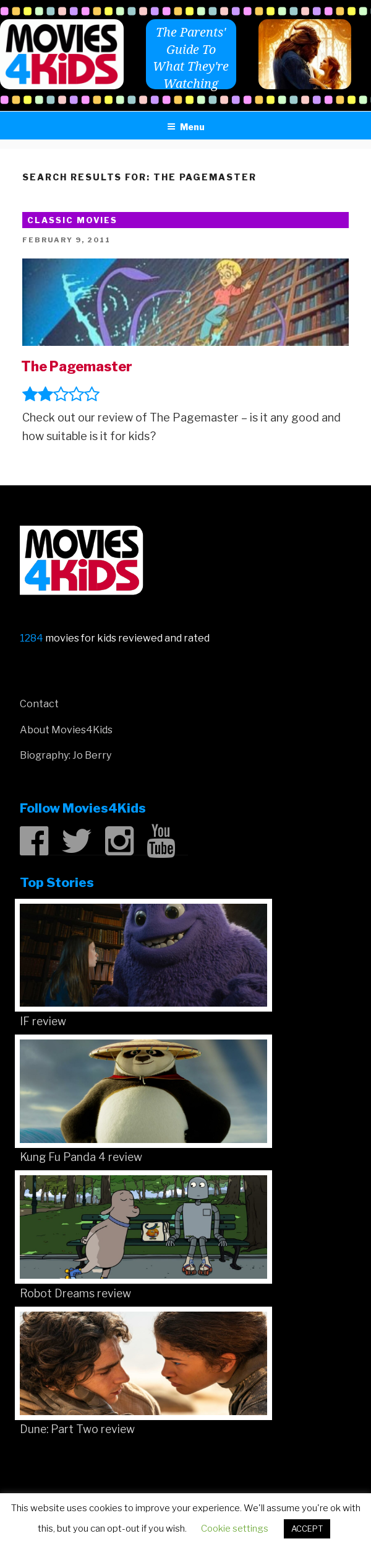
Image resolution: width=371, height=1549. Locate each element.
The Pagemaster (76, 366)
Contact (39, 704)
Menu (186, 126)
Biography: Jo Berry (65, 755)
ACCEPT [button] (307, 1529)
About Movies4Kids (66, 730)
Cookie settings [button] (234, 1528)
